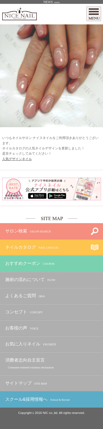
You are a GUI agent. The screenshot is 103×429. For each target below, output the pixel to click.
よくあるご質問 (25, 296)
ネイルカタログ (32, 247)
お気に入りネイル (30, 344)
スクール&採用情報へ (37, 399)
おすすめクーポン (30, 263)
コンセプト (24, 312)
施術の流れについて (30, 279)
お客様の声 (21, 328)
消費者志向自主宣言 (29, 364)
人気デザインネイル (17, 159)
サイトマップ (26, 383)
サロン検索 (28, 231)
